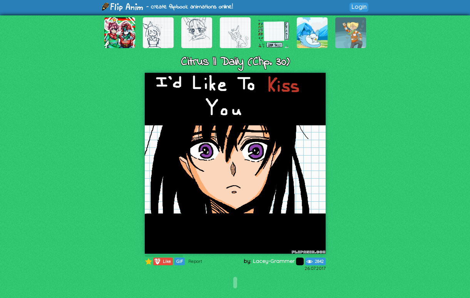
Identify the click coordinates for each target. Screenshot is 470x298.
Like (162, 261)
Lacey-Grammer (278, 261)
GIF (179, 261)
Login (358, 6)
